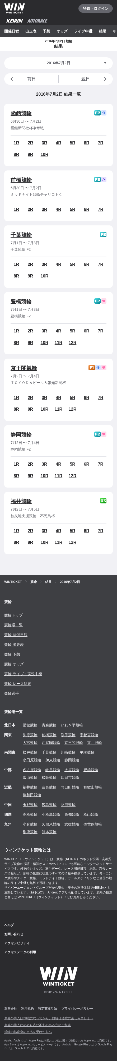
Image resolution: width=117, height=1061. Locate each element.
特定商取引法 (47, 1009)
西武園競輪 (51, 742)
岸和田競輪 (32, 795)
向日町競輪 (70, 787)
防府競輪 (68, 805)
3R (44, 143)
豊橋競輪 (21, 301)
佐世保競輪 (92, 824)
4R (58, 143)
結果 (102, 31)
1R (16, 143)
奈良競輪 (49, 787)
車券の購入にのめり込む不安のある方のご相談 (37, 1025)
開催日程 (11, 31)
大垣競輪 (71, 770)
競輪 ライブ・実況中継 (23, 674)
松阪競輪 (49, 777)
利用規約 (27, 1009)
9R (30, 154)
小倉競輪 (30, 824)
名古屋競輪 (32, 770)
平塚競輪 (87, 752)
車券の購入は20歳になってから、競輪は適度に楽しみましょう (48, 1018)
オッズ (62, 31)
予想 (46, 31)
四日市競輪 (70, 777)
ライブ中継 (83, 31)
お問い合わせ (13, 934)
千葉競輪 (21, 235)
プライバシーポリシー (77, 1009)
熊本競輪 (49, 832)
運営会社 (10, 1009)
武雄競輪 (71, 824)
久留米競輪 (51, 824)
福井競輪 (21, 501)
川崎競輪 (68, 752)
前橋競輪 (21, 180)
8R (16, 154)
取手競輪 (68, 735)
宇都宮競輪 (89, 735)
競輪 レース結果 (17, 684)
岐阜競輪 (52, 770)
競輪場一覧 (13, 625)
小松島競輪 (51, 814)
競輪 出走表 (14, 644)
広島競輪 (49, 805)
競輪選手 (11, 693)
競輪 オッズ (14, 664)
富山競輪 (30, 777)
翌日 (95, 79)
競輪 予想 (12, 654)
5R (72, 143)
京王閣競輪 (24, 368)
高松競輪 (30, 814)
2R (30, 143)
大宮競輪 (30, 742)
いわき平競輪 (72, 725)
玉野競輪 (30, 805)
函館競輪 (21, 113)
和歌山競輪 (92, 787)
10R (44, 154)
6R (86, 143)
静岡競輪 (21, 435)
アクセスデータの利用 (20, 952)
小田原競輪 (32, 760)
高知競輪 (71, 814)
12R (72, 342)
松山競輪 (90, 814)
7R (100, 143)
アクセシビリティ (17, 943)
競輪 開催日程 (15, 635)
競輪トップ (13, 615)
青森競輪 (49, 725)
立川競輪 (94, 742)
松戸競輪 (30, 752)
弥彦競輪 (30, 735)
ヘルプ (9, 925)
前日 (22, 79)
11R (58, 342)
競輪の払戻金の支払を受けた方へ (28, 1032)
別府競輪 (30, 832)
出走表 (30, 31)
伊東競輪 (52, 760)
